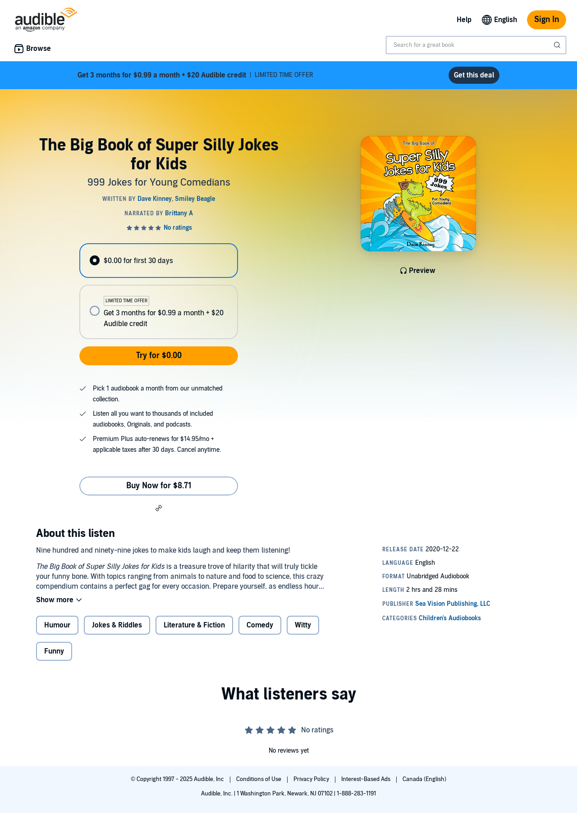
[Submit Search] (558, 45)
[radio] (158, 260)
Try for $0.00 (159, 355)
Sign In (546, 19)
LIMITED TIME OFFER (195, 75)
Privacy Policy (311, 779)
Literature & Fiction (194, 625)
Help (464, 19)
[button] (158, 507)
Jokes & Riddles (117, 625)
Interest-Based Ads (366, 779)
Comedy (260, 625)
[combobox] (476, 45)
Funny (54, 651)
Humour (57, 625)
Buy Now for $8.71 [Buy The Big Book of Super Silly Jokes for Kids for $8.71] (159, 486)
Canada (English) (424, 779)
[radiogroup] (158, 291)
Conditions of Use (259, 779)
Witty (303, 625)
